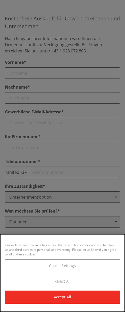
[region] (62, 273)
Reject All (62, 281)
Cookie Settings (62, 265)
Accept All (62, 296)
